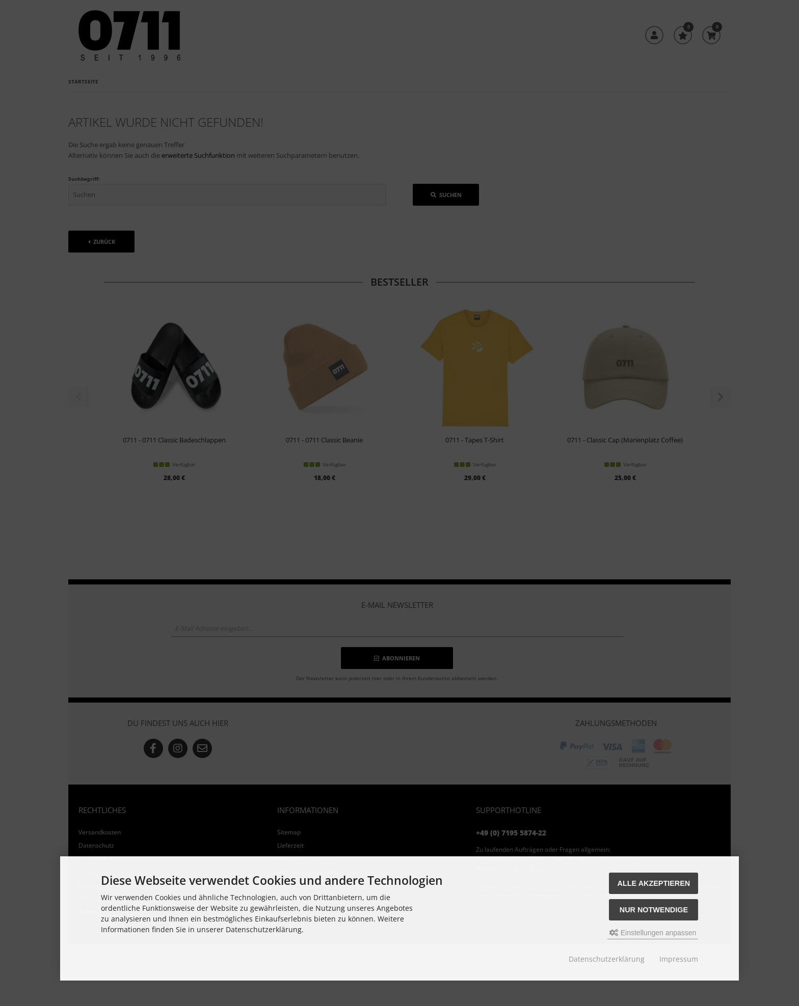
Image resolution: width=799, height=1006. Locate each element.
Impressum (678, 959)
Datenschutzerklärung (607, 959)
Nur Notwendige (654, 910)
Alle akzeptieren (654, 883)
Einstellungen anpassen (653, 933)
